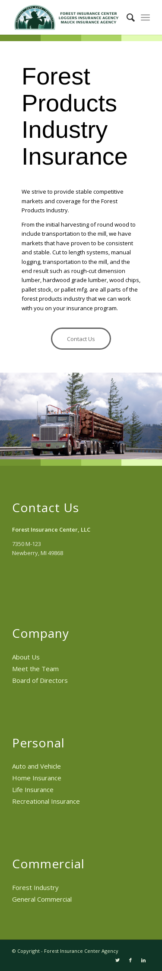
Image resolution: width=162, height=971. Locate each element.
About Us (26, 657)
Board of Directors (40, 680)
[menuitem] (126, 17)
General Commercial (42, 899)
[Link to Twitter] (117, 960)
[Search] (126, 17)
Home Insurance (36, 777)
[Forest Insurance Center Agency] (67, 17)
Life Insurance (33, 789)
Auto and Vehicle (36, 766)
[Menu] (145, 17)
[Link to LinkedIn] (143, 960)
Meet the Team (35, 668)
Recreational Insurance (46, 801)
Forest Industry (35, 887)
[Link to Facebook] (130, 960)
